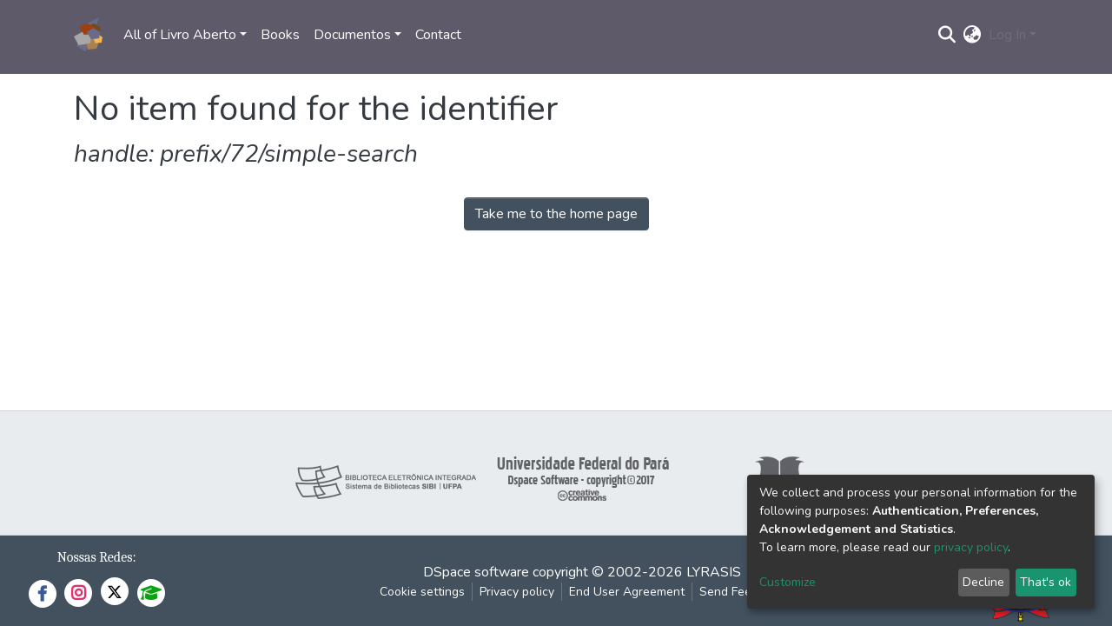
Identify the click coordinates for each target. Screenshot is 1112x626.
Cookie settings (422, 591)
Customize (787, 582)
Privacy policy (517, 591)
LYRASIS (713, 572)
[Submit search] (947, 34)
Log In (1007, 34)
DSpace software (476, 572)
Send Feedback (741, 591)
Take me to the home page (556, 213)
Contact (438, 34)
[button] (972, 34)
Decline (983, 582)
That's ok (1045, 582)
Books (280, 34)
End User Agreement (627, 591)
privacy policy (971, 547)
